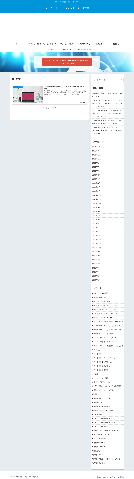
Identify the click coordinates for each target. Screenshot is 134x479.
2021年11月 (96, 159)
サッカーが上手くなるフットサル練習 (107, 330)
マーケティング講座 (101, 378)
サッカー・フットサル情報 (103, 334)
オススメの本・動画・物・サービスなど (108, 321)
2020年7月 (96, 215)
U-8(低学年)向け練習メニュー (104, 309)
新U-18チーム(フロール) (102, 435)
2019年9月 (96, 252)
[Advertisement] (67, 27)
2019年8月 (96, 256)
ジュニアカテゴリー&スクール (104, 338)
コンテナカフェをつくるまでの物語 (106, 326)
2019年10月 (96, 248)
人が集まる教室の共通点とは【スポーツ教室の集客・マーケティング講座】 (107, 122)
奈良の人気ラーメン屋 (101, 398)
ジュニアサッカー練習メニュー (105, 342)
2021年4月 (96, 179)
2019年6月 (96, 264)
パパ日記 (96, 350)
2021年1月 (96, 191)
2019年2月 (96, 280)
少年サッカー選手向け (101, 426)
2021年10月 (96, 163)
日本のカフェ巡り (100, 439)
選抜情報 (96, 451)
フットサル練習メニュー (102, 366)
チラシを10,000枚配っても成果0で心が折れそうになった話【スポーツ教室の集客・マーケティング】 (107, 113)
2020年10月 (96, 203)
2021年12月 (96, 155)
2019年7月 (96, 260)
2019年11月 (96, 244)
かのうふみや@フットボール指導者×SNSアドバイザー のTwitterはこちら (67, 62)
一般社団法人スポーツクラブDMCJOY (107, 386)
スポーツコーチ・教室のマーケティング (108, 346)
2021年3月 (96, 183)
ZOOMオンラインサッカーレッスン (106, 313)
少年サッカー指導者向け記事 (104, 422)
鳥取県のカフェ (99, 463)
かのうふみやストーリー (102, 317)
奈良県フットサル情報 (101, 406)
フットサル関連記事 (101, 370)
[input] (108, 80)
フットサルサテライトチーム (104, 358)
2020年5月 (96, 224)
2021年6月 (96, 171)
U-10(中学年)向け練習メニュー (105, 301)
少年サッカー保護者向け (102, 418)
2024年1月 (96, 147)
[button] (122, 80)
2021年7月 (96, 167)
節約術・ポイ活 (99, 447)
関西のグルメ (98, 455)
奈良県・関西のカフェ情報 (103, 410)
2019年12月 (96, 240)
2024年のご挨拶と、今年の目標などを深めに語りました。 (107, 94)
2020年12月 (96, 195)
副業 (95, 394)
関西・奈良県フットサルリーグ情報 (106, 459)
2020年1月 (96, 236)
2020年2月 (96, 232)
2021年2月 (96, 187)
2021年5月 (96, 175)
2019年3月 (96, 276)
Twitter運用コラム (100, 297)
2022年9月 (96, 151)
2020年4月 (96, 228)
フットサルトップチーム (102, 362)
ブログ (95, 374)
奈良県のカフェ (99, 402)
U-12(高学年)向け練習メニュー (105, 305)
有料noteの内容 (99, 443)
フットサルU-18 (99, 354)
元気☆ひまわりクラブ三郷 (103, 390)
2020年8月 (96, 211)
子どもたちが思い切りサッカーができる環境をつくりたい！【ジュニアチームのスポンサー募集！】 (107, 103)
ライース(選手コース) (101, 382)
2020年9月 (96, 207)
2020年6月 (96, 219)
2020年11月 (96, 199)
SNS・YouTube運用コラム (103, 293)
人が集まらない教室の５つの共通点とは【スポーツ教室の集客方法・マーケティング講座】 (107, 131)
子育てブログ (98, 414)
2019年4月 (96, 272)
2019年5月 (96, 268)
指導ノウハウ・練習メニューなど (106, 431)
